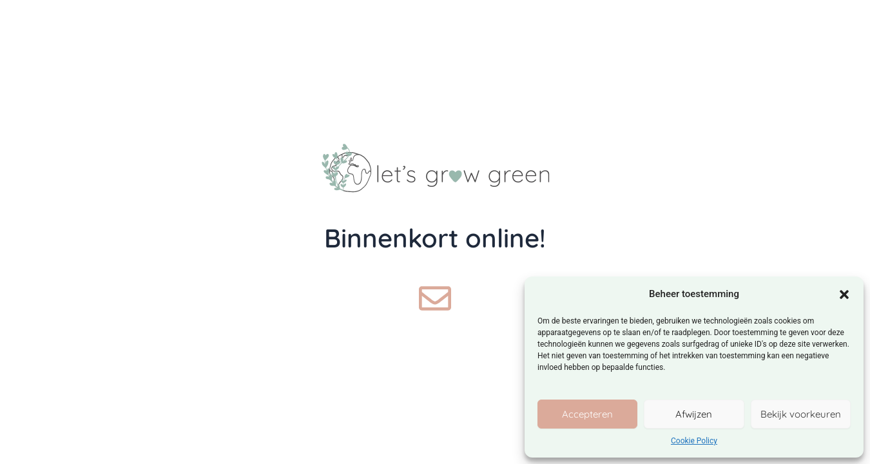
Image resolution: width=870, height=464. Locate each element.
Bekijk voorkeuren (800, 414)
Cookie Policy (694, 440)
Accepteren (587, 414)
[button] (844, 294)
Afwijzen (693, 414)
